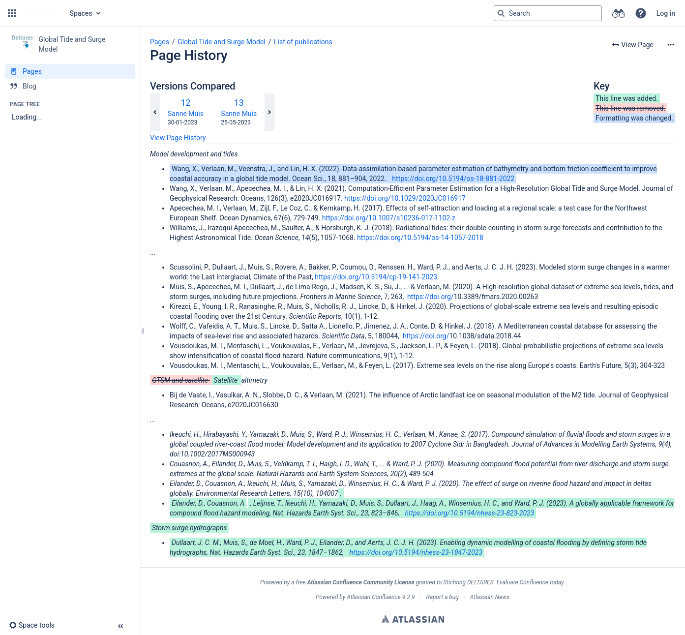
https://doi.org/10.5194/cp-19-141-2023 (376, 277)
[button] (12, 13)
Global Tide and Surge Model (222, 42)
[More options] (670, 44)
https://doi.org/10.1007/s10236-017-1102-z (388, 218)
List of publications (303, 42)
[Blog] (70, 86)
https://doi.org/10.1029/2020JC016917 (405, 198)
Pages (159, 42)
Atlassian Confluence (374, 597)
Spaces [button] (81, 13)
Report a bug (442, 597)
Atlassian (413, 618)
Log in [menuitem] (665, 13)
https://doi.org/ (430, 297)
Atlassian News (489, 597)
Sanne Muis (186, 114)
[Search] (501, 13)
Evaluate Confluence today (530, 582)
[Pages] (70, 71)
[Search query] (548, 13)
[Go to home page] (42, 13)
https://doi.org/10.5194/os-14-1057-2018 (420, 238)
